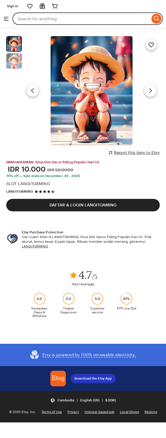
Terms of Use (52, 412)
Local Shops (129, 412)
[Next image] (150, 90)
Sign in (12, 6)
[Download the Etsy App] (58, 378)
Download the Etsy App (93, 378)
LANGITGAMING (19, 191)
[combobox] (81, 18)
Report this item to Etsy (134, 152)
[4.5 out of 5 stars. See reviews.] (45, 191)
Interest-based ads (99, 412)
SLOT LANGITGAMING (28, 183)
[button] (83, 400)
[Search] (156, 18)
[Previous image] (32, 90)
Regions (150, 412)
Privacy (73, 412)
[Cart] (55, 6)
